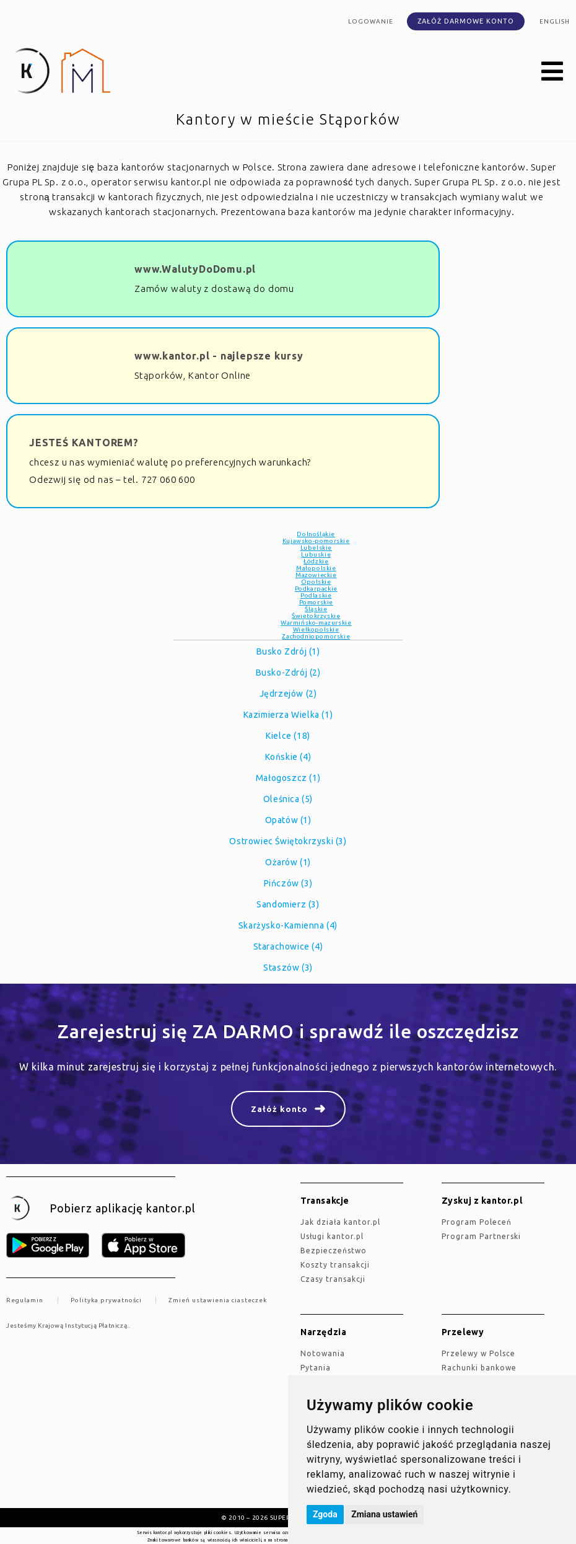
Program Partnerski (481, 1236)
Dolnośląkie (316, 534)
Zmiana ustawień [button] (384, 1514)
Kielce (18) (288, 736)
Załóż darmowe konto (465, 21)
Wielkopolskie (316, 629)
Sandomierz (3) (287, 904)
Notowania (322, 1353)
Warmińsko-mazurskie (316, 622)
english (554, 21)
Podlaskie (315, 595)
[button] (552, 72)
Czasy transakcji (332, 1279)
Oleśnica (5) (288, 799)
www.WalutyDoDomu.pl (195, 269)
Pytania (315, 1368)
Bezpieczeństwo (333, 1250)
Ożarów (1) (288, 862)
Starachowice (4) (288, 946)
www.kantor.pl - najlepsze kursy (218, 355)
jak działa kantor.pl (340, 1222)
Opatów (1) (288, 820)
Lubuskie (316, 554)
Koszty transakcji (335, 1265)
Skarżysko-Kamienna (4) (288, 925)
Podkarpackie (316, 588)
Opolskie (316, 581)
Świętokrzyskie (316, 615)
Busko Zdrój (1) (288, 651)
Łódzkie (315, 561)
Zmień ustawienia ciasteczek (217, 1300)
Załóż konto (279, 1109)
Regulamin (24, 1300)
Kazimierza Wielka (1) (288, 715)
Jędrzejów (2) (288, 694)
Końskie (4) (288, 757)
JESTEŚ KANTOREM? (84, 442)
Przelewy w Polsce (478, 1353)
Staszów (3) (288, 968)
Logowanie (370, 21)
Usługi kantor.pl (332, 1236)
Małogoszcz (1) (288, 778)
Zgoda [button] (325, 1514)
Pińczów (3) (288, 883)
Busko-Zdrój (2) (288, 672)
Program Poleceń (477, 1222)
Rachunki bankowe (479, 1368)
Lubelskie (316, 547)
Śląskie (316, 609)
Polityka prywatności (106, 1300)
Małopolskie (316, 568)
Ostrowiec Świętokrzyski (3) (287, 841)
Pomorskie (316, 602)
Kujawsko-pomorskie (316, 540)
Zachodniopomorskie (316, 636)
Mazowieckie (316, 574)
